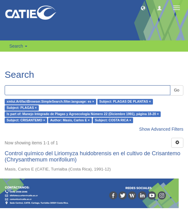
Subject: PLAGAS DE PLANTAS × (125, 102)
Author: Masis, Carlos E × (70, 120)
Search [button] (18, 46)
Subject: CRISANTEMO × (26, 120)
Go (176, 90)
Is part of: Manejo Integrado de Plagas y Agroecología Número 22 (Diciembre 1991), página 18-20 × (83, 114)
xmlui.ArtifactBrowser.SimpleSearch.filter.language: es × (50, 102)
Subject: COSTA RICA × (113, 120)
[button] (143, 7)
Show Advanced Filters (161, 129)
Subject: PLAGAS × (22, 108)
